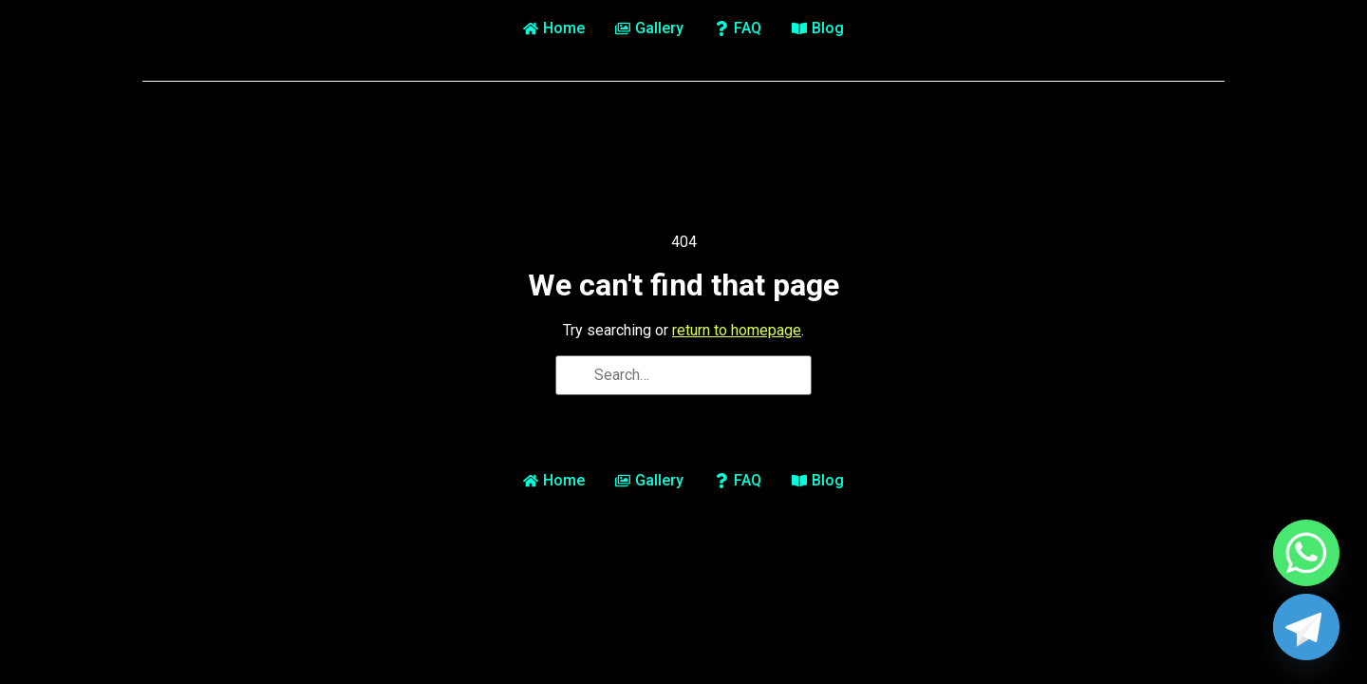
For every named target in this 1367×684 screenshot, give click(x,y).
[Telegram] (1306, 627)
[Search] (576, 377)
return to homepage (736, 330)
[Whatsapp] (1306, 553)
